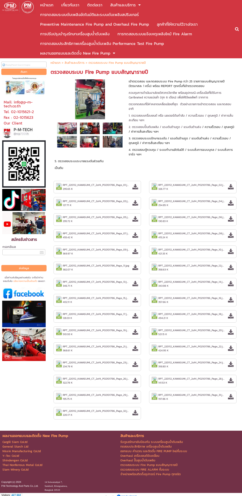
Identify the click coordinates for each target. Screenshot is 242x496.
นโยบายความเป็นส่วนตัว (25, 281)
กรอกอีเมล (9, 247)
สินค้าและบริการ (75, 62)
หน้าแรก (56, 62)
